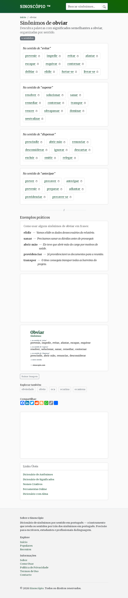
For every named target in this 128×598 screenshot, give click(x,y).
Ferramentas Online (35, 489)
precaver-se (60, 196)
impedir (52, 55)
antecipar (72, 181)
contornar (73, 63)
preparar (53, 188)
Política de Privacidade (34, 567)
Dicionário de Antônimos (38, 474)
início (23, 17)
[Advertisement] (64, 298)
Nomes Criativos (32, 484)
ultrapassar (52, 110)
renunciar (78, 141)
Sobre (23, 560)
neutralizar (32, 118)
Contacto (25, 574)
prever (29, 181)
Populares (26, 545)
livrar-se (89, 71)
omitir (48, 157)
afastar (90, 55)
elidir (48, 71)
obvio (42, 389)
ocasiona (80, 389)
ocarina (64, 389)
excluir (29, 157)
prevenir (31, 55)
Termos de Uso (29, 571)
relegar (68, 157)
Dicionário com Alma (35, 494)
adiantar (74, 188)
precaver (50, 181)
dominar (75, 110)
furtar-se (68, 71)
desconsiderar (34, 149)
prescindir (32, 141)
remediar (31, 102)
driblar (29, 71)
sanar (74, 95)
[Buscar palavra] (83, 6)
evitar (71, 55)
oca (53, 389)
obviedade (28, 389)
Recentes (25, 549)
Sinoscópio (35, 6)
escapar (30, 63)
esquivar (51, 63)
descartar (80, 149)
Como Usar (27, 563)
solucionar (53, 95)
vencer (29, 110)
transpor (77, 102)
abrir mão (55, 141)
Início (23, 542)
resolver (30, 95)
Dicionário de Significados (38, 479)
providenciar (33, 196)
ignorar (59, 149)
